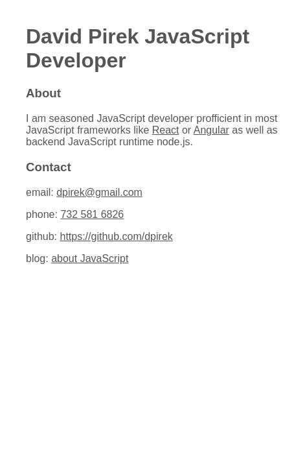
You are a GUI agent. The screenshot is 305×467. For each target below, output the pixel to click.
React (165, 130)
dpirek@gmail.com (99, 192)
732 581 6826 (92, 214)
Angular (211, 130)
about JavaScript (89, 258)
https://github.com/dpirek (116, 236)
